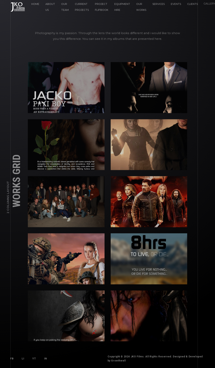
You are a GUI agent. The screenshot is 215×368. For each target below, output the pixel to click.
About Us (50, 6)
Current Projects (82, 6)
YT (34, 358)
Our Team (65, 6)
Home (35, 4)
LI (23, 358)
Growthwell (118, 360)
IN (45, 358)
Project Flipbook (101, 6)
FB (12, 358)
